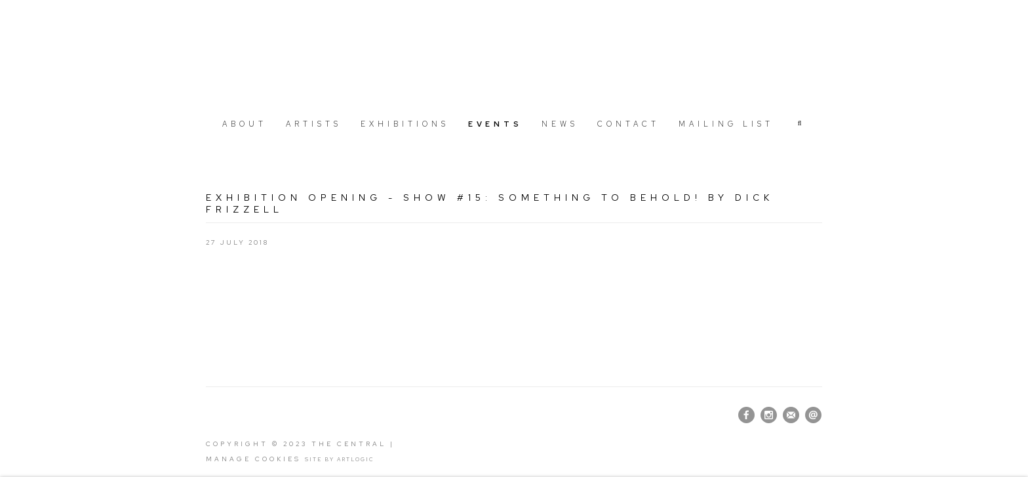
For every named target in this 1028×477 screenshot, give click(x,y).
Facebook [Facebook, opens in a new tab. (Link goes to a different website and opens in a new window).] (746, 415)
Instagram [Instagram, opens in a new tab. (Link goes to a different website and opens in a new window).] (769, 415)
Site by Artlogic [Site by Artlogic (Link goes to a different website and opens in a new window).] (339, 459)
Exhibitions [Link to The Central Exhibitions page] (405, 124)
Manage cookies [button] (253, 459)
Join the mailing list (791, 415)
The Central (514, 54)
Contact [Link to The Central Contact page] (628, 124)
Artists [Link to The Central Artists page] (314, 124)
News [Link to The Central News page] (560, 124)
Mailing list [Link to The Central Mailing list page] (726, 124)
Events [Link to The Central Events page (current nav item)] (495, 124)
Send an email (813, 415)
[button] (801, 123)
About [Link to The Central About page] (244, 124)
